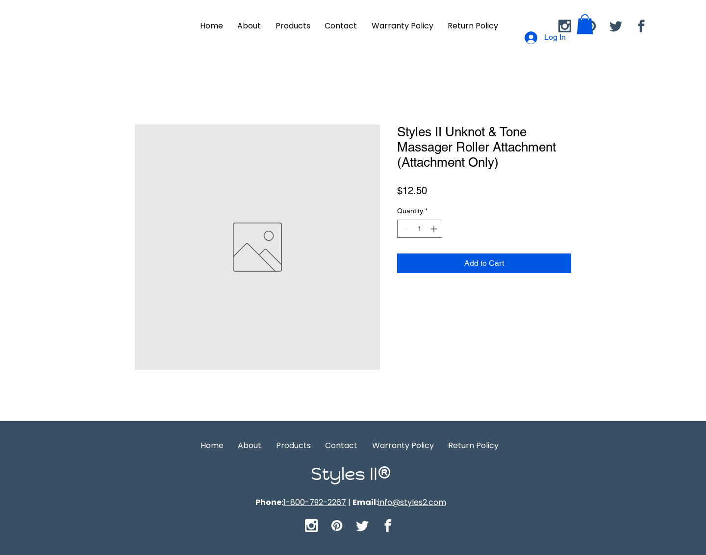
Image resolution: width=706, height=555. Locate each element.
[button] (585, 24)
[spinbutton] (420, 228)
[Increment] (435, 228)
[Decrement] (405, 228)
